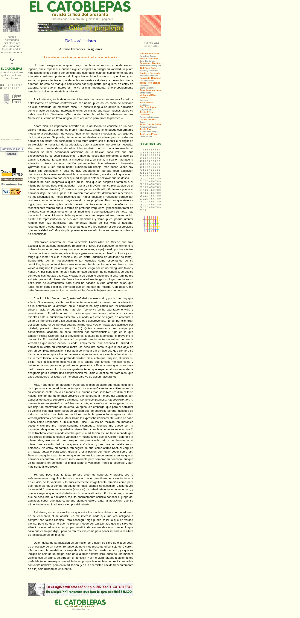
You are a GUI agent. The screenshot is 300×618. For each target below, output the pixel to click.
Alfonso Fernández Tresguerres (80, 49)
